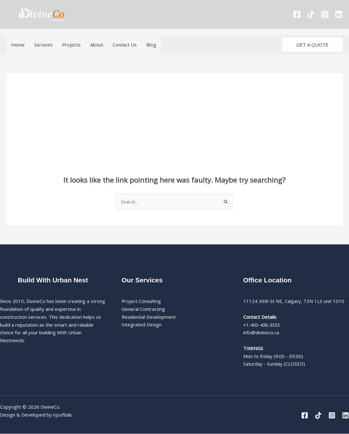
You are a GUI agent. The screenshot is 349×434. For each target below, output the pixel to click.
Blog (151, 44)
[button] (312, 45)
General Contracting (143, 309)
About (96, 44)
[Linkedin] (339, 14)
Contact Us (125, 44)
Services (43, 44)
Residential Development (149, 317)
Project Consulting (142, 301)
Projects (71, 44)
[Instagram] (325, 14)
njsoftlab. (63, 415)
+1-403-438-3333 (263, 325)
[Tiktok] (311, 14)
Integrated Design (142, 325)
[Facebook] (297, 14)
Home (18, 44)
